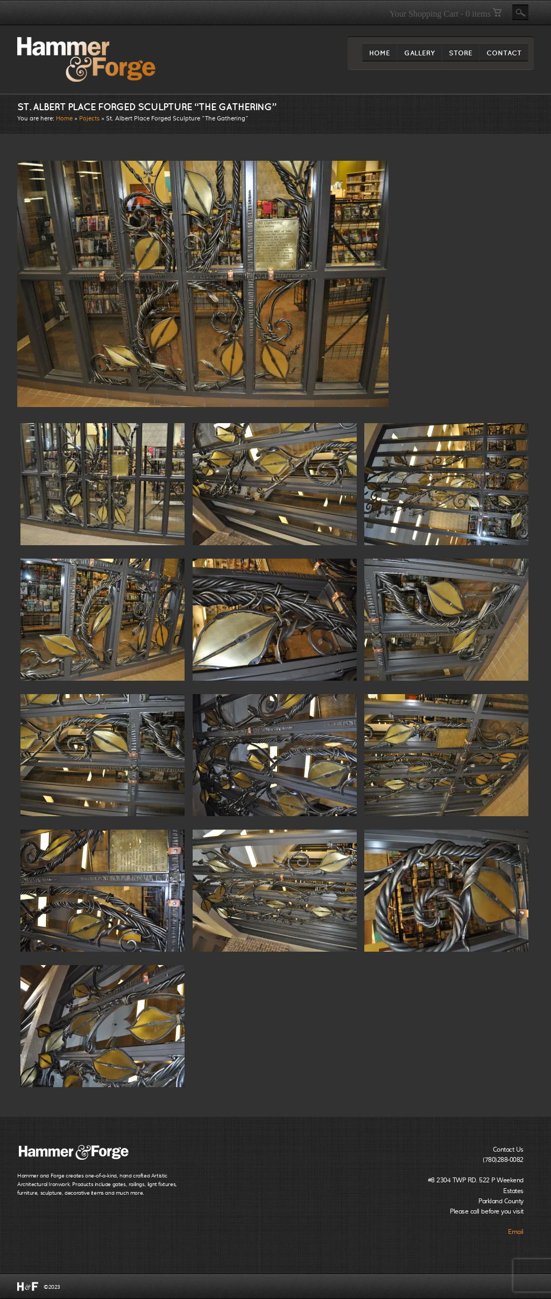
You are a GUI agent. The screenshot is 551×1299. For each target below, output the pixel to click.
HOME (379, 55)
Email (516, 1232)
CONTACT (503, 55)
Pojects (89, 118)
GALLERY (419, 55)
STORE (460, 55)
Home (64, 118)
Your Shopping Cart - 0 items (445, 13)
